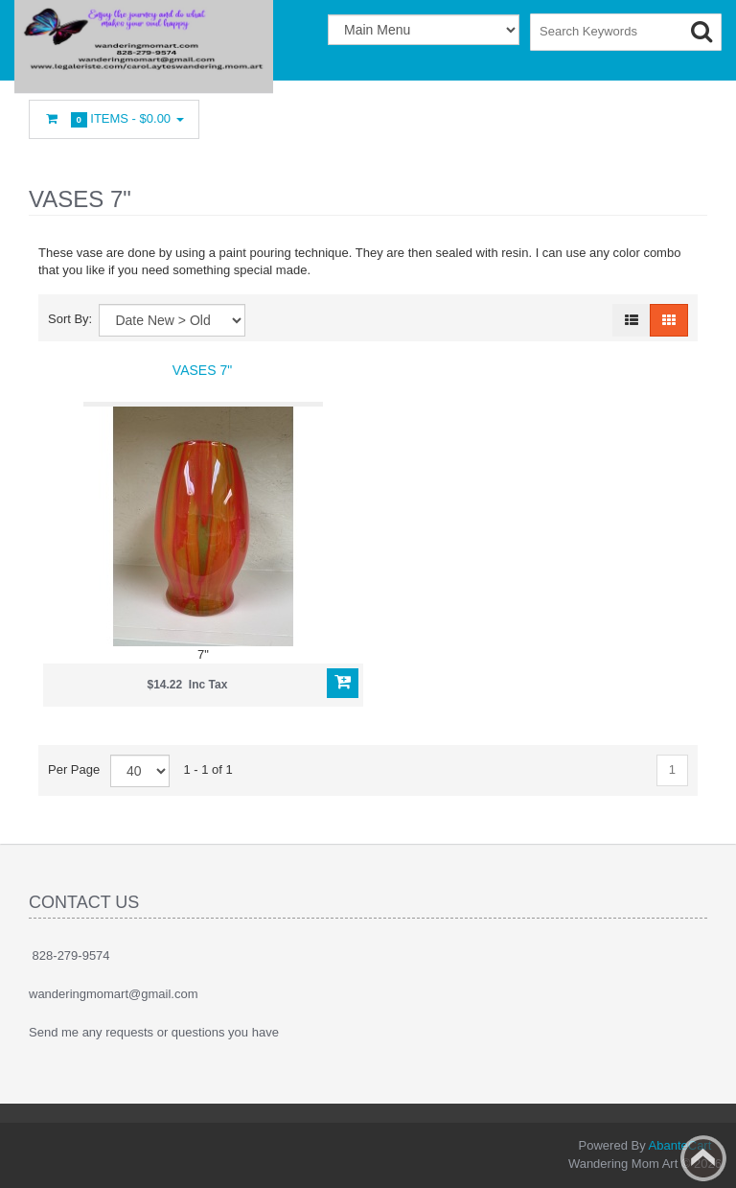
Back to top (703, 1158)
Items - (114, 119)
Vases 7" (202, 370)
